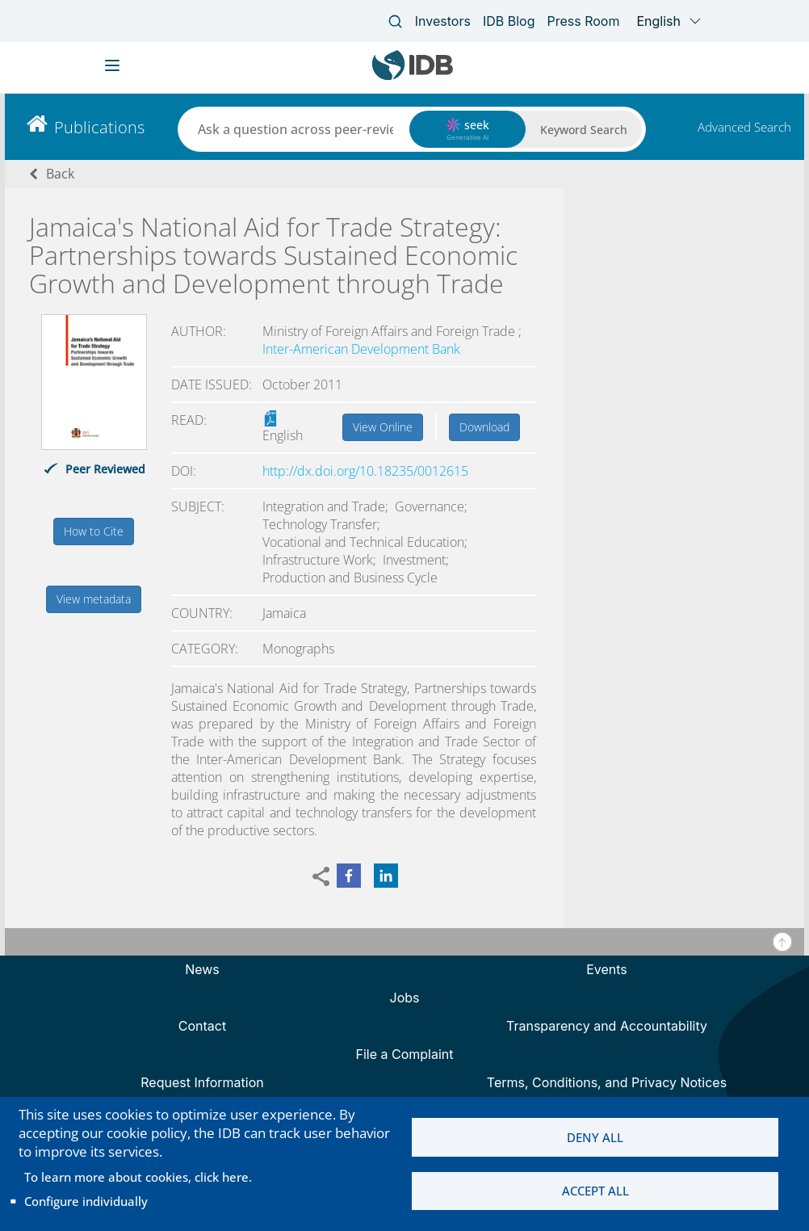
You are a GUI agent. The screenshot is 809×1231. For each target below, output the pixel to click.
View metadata (94, 599)
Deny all (595, 1137)
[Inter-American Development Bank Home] (412, 76)
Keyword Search (583, 129)
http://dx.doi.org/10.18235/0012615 (365, 471)
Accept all (595, 1191)
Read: (189, 420)
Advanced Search (744, 127)
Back (60, 174)
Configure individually (86, 1201)
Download (484, 427)
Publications (99, 127)
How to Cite (94, 531)
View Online (383, 427)
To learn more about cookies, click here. (138, 1177)
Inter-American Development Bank (361, 349)
